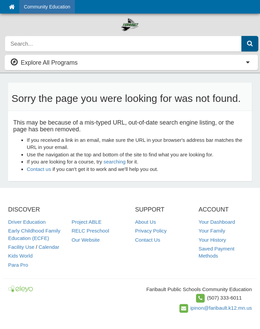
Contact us (39, 169)
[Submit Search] (249, 43)
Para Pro (18, 265)
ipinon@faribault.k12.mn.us (221, 308)
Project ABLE (87, 222)
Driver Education (27, 222)
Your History (212, 240)
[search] (123, 43)
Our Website (86, 240)
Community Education (47, 6)
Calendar (49, 247)
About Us (145, 222)
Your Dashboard (217, 222)
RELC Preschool (90, 231)
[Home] (11, 7)
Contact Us (147, 240)
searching (115, 161)
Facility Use (21, 247)
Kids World (20, 256)
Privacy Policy (151, 231)
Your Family (212, 231)
